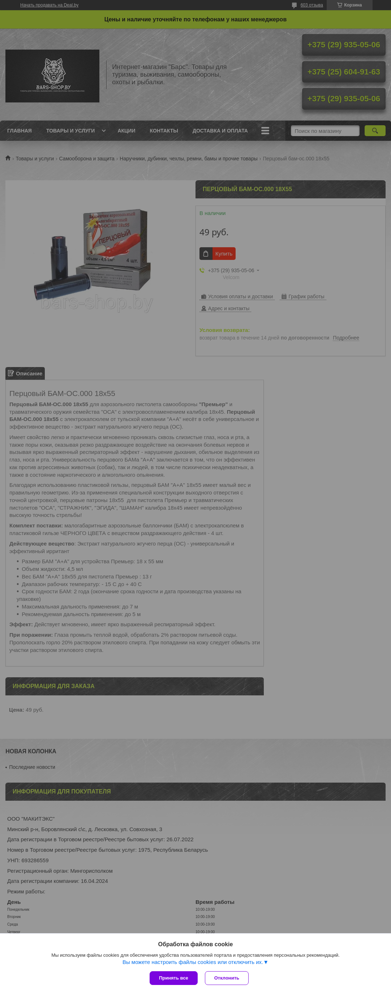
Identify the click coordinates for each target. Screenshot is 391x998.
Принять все (173, 978)
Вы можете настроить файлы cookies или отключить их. (193, 962)
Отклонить (226, 978)
